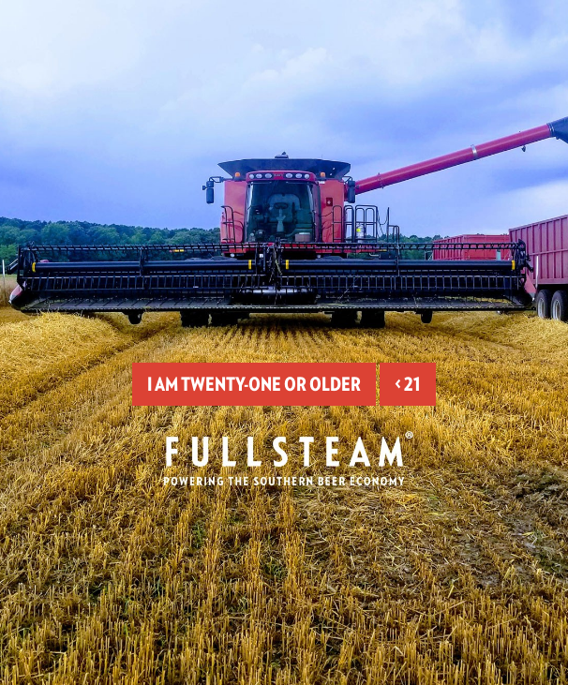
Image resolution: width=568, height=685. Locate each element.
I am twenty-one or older (254, 384)
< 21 (408, 384)
